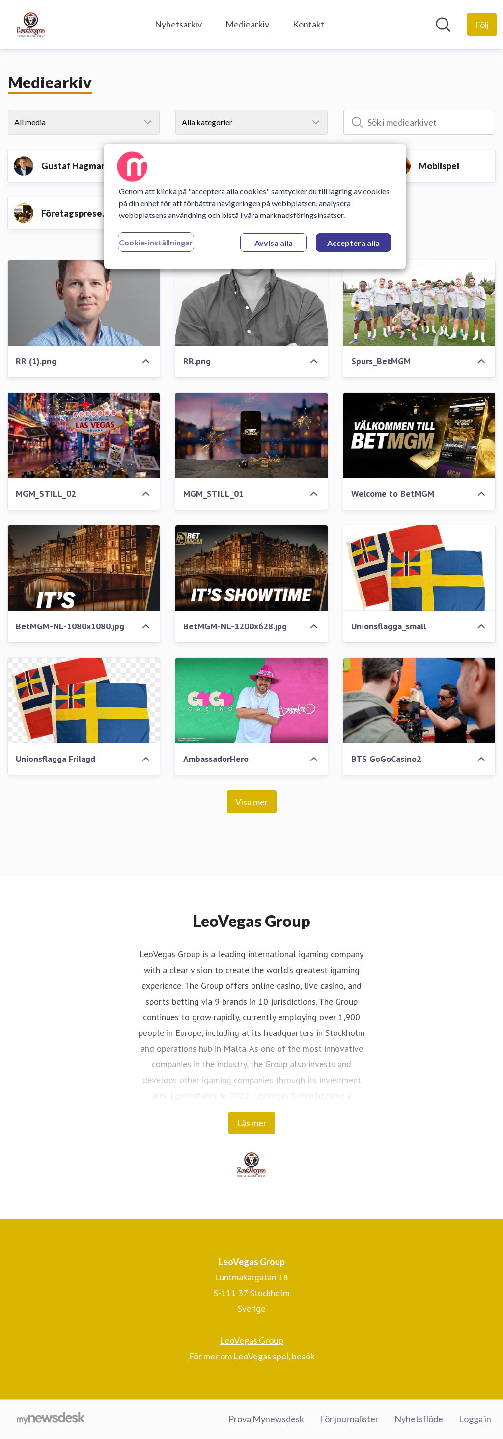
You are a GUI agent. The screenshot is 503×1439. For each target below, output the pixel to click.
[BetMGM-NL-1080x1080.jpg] (84, 568)
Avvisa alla (273, 242)
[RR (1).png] (84, 303)
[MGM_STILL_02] (84, 435)
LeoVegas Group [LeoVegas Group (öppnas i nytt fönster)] (251, 1340)
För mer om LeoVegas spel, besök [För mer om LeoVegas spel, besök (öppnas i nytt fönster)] (252, 1356)
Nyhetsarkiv (178, 24)
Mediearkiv (247, 22)
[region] (255, 206)
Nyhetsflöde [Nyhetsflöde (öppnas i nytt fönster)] (418, 1418)
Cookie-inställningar (156, 242)
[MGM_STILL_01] (251, 435)
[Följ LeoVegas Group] (482, 24)
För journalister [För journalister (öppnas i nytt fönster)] (349, 1418)
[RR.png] (251, 303)
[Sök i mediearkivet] (419, 122)
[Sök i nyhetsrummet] (443, 24)
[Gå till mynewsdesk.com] (51, 1419)
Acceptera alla (353, 242)
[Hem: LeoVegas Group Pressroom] (31, 24)
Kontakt (308, 24)
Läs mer (252, 1122)
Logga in (475, 1418)
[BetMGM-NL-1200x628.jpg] (251, 568)
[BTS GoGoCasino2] (419, 700)
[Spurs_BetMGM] (419, 303)
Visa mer (251, 801)
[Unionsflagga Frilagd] (84, 700)
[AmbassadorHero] (251, 700)
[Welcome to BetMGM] (419, 435)
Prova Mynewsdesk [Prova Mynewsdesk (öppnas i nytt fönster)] (266, 1418)
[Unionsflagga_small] (419, 568)
